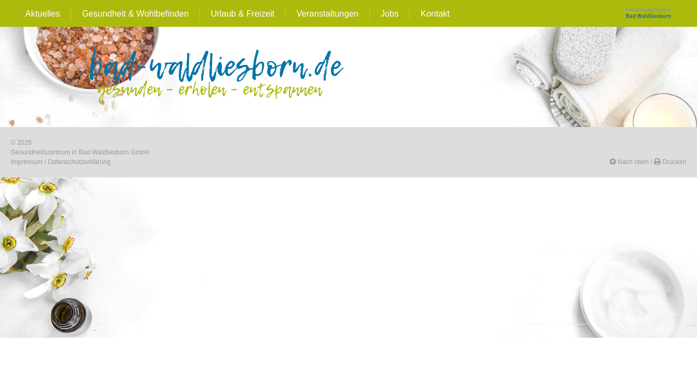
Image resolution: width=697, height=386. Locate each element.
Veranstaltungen (327, 13)
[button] (629, 162)
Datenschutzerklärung (79, 162)
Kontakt (434, 13)
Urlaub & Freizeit (243, 13)
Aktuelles (42, 13)
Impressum (26, 162)
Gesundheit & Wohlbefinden (135, 13)
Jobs (390, 13)
